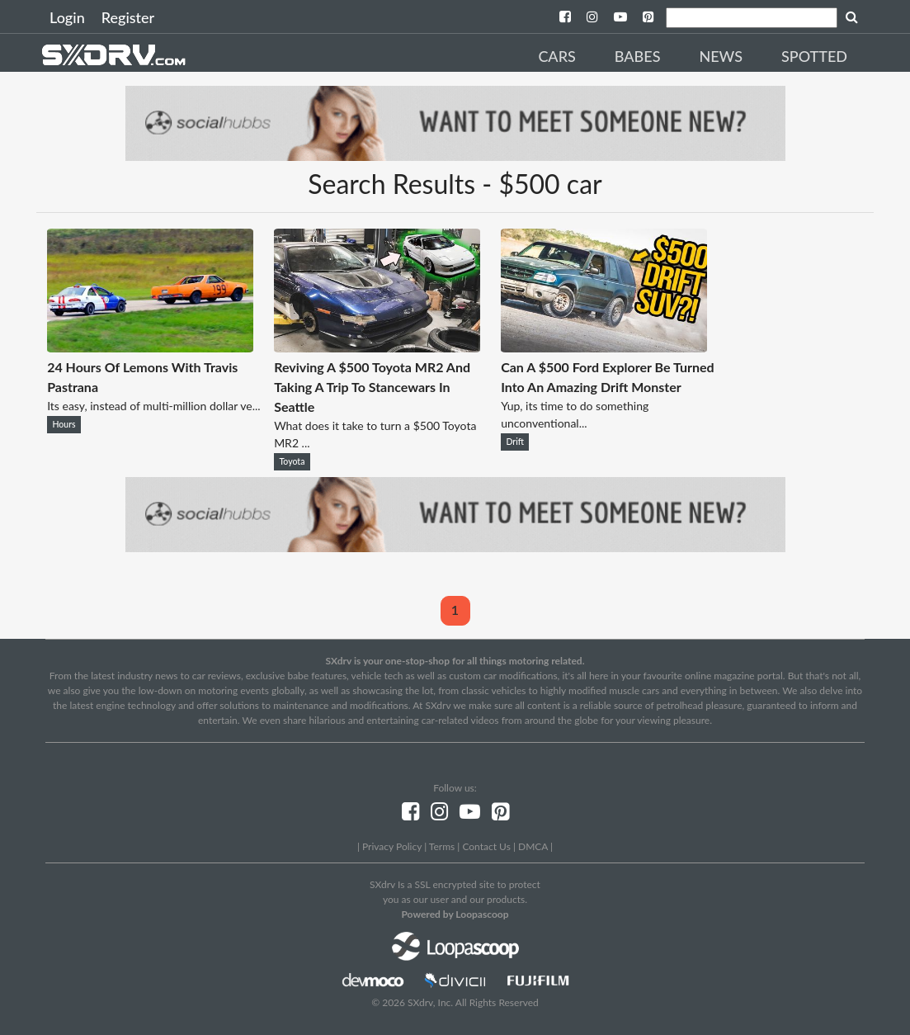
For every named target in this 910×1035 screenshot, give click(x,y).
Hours (63, 424)
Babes (638, 56)
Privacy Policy (392, 846)
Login (67, 17)
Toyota (291, 461)
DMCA (533, 846)
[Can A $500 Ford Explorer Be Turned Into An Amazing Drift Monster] (604, 347)
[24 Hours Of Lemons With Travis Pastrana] (150, 347)
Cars (556, 56)
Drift (515, 442)
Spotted (814, 56)
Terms (442, 846)
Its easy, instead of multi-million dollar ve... (153, 406)
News (721, 56)
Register (127, 17)
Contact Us (486, 846)
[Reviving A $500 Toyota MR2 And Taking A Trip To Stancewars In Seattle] (377, 347)
